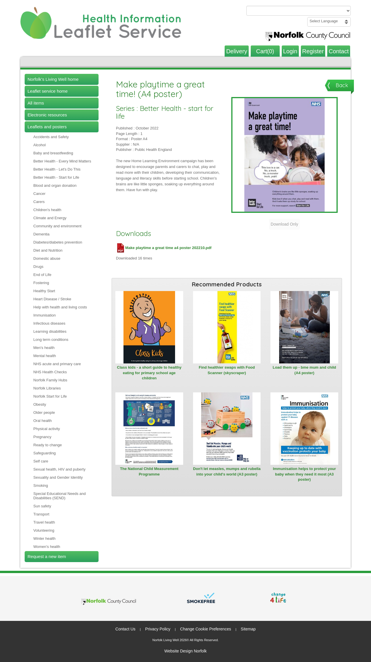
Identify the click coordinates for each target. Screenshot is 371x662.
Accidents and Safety (51, 137)
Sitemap (248, 629)
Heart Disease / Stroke (52, 299)
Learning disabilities (49, 331)
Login (290, 51)
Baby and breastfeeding (53, 153)
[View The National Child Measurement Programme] (149, 428)
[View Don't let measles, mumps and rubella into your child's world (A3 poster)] (227, 428)
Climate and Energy (49, 218)
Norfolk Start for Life (50, 396)
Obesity (39, 404)
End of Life (42, 275)
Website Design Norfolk (185, 651)
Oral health (42, 420)
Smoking (40, 485)
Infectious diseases (49, 323)
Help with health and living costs (60, 307)
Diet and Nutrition (47, 250)
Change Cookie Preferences (205, 629)
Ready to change (47, 445)
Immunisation (44, 315)
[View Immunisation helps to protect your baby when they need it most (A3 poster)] (304, 428)
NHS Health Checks (50, 372)
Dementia (41, 234)
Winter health (44, 538)
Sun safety (42, 506)
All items (36, 102)
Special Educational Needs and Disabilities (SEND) (59, 495)
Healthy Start (44, 291)
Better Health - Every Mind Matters (62, 161)
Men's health (43, 347)
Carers (39, 202)
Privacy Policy (157, 629)
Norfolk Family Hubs (50, 380)
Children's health (47, 210)
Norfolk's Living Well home (53, 79)
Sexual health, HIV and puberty (59, 469)
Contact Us (125, 629)
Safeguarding (44, 453)
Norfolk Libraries (47, 388)
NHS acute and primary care (57, 364)
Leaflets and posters (47, 126)
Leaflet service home (48, 91)
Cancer (39, 193)
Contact (339, 51)
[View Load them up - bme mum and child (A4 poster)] (304, 327)
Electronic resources (47, 114)
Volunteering (43, 530)
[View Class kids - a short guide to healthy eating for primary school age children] (149, 327)
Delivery (236, 51)
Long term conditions (50, 339)
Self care (40, 461)
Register (313, 51)
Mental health (44, 356)
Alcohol (39, 145)
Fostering (41, 283)
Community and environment (57, 226)
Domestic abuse (46, 258)
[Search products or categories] (298, 11)
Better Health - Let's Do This (57, 169)
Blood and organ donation (55, 185)
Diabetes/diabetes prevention (57, 242)
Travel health (44, 522)
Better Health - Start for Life (56, 177)
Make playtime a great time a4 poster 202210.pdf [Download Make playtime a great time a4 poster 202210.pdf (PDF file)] (164, 248)
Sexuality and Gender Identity (58, 477)
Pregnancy (42, 437)
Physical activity (46, 429)
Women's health (46, 546)
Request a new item (47, 556)
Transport (41, 514)
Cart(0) (265, 51)
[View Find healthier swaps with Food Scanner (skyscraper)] (227, 327)
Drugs (38, 266)
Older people (44, 412)
